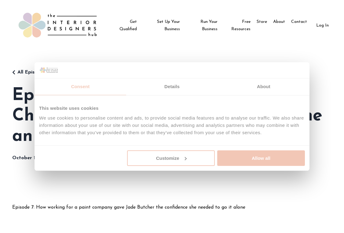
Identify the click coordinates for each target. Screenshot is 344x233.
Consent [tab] (80, 86)
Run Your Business (209, 25)
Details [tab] (172, 86)
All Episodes (31, 72)
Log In (322, 25)
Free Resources (241, 25)
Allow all (261, 158)
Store (262, 22)
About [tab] (263, 86)
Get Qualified (128, 25)
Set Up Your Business (168, 25)
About (279, 22)
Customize (171, 158)
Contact (299, 22)
